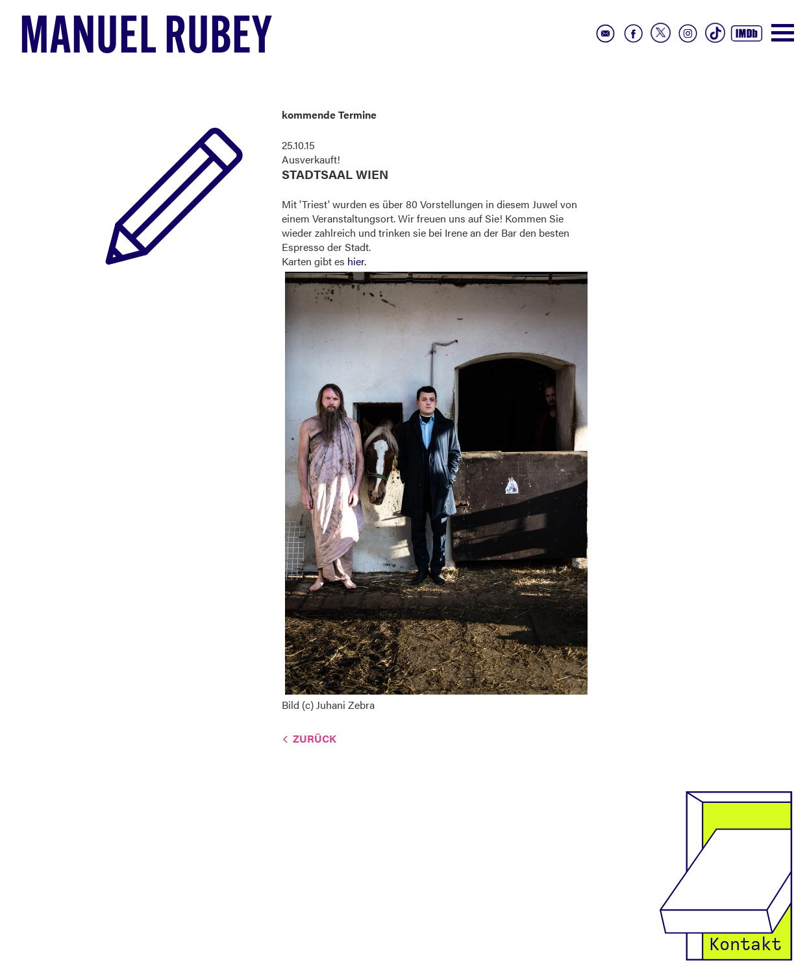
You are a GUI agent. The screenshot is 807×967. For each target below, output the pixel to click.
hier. (356, 261)
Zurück (314, 738)
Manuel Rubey (146, 40)
